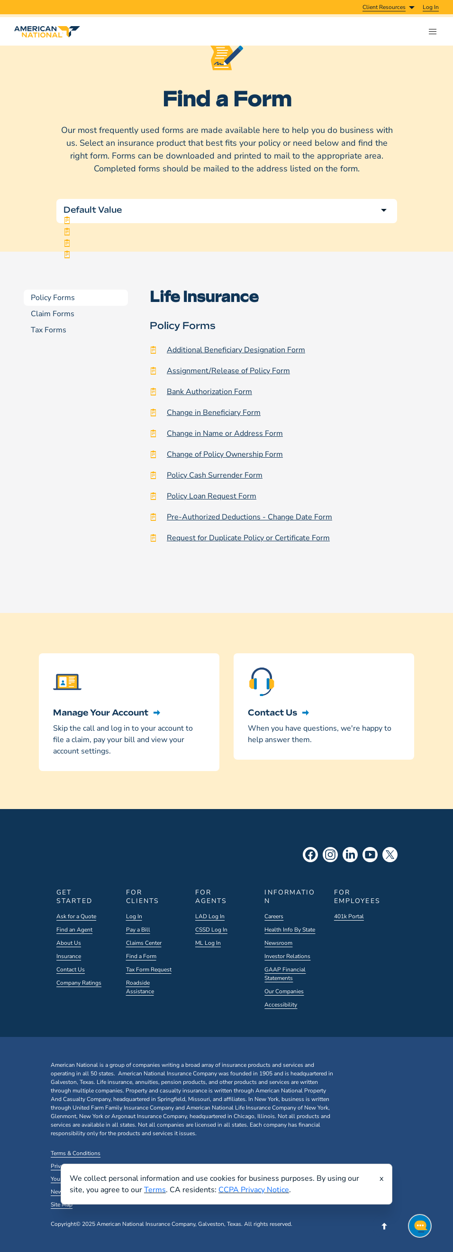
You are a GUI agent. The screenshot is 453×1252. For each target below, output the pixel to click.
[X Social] (390, 854)
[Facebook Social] (310, 854)
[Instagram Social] (330, 854)
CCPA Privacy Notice (253, 1190)
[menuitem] (431, 7)
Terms (155, 1190)
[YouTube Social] (370, 854)
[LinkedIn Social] (350, 854)
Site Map (61, 1204)
